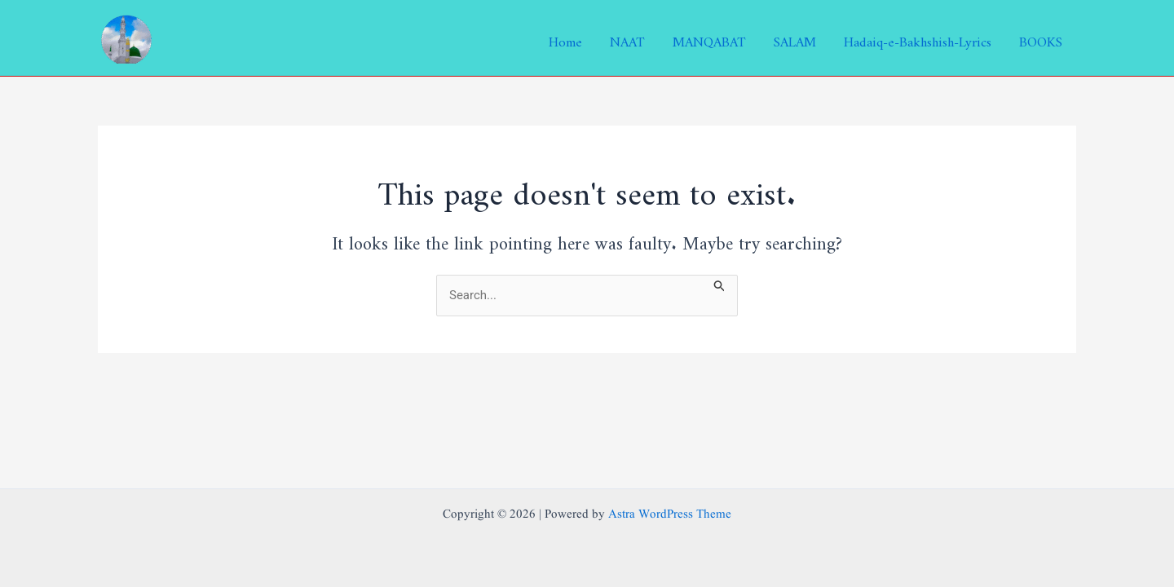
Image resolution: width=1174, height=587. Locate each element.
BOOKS (1040, 38)
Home (565, 38)
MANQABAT (709, 38)
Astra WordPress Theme (669, 514)
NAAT (627, 38)
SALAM (795, 38)
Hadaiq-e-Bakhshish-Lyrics (917, 38)
